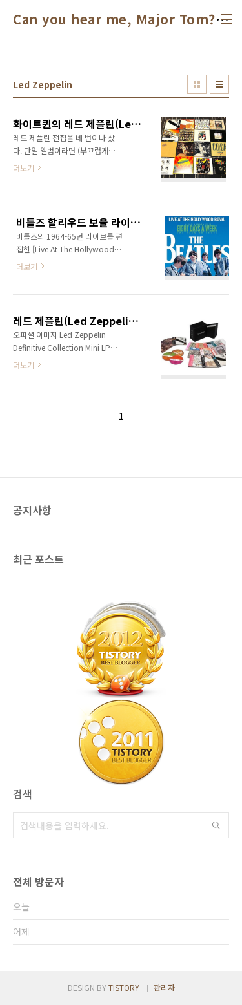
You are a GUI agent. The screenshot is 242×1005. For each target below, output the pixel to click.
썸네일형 (197, 84)
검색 (216, 825)
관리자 (164, 987)
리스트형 (219, 84)
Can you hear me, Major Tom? (114, 19)
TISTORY (123, 987)
